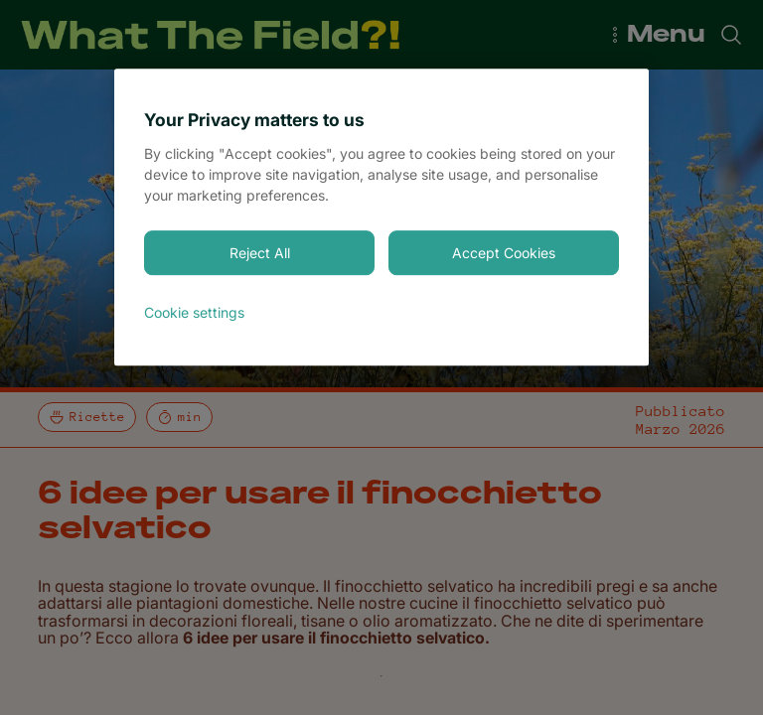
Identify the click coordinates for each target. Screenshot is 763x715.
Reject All (259, 252)
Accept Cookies (503, 252)
